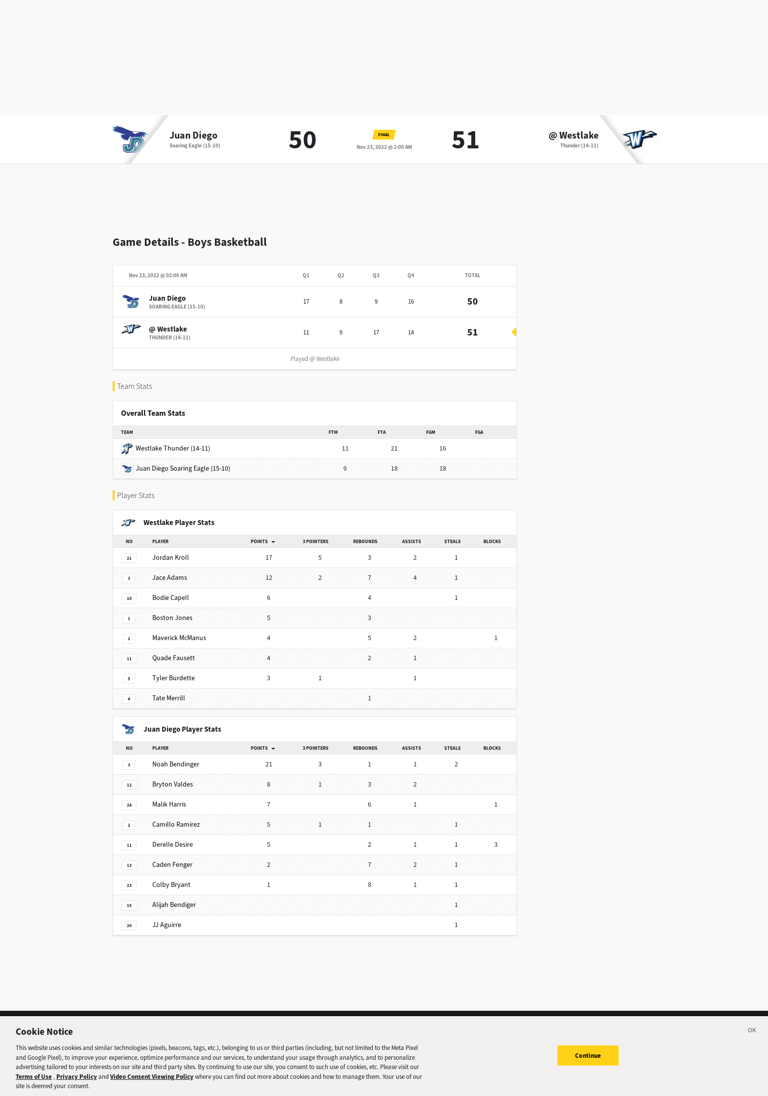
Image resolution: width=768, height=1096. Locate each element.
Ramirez (176, 816)
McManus (179, 630)
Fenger (172, 856)
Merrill (168, 690)
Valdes (172, 776)
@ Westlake (574, 135)
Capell (170, 590)
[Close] (752, 1037)
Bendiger (174, 897)
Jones (172, 610)
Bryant (171, 877)
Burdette (173, 670)
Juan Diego (193, 135)
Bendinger (175, 756)
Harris (169, 796)
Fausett (173, 650)
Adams (169, 569)
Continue (588, 1060)
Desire (172, 836)
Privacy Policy (76, 1081)
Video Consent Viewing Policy (151, 1081)
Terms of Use (34, 1081)
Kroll (170, 549)
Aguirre (166, 917)
